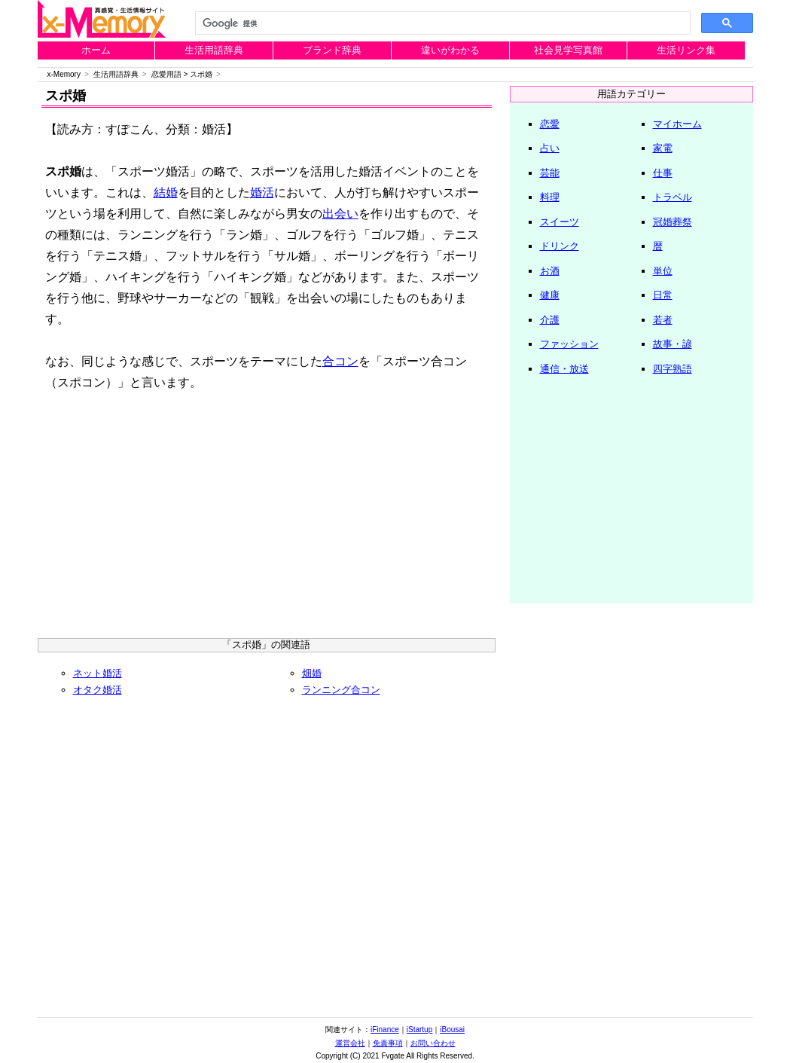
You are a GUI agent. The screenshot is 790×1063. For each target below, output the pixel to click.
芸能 (550, 173)
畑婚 (312, 673)
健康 (550, 295)
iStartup (419, 1029)
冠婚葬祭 (672, 222)
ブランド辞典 (332, 50)
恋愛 (550, 124)
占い (550, 148)
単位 (663, 270)
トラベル (672, 197)
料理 (550, 197)
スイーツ (559, 222)
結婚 (166, 192)
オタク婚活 (97, 689)
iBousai (452, 1029)
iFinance (385, 1029)
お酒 (550, 270)
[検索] (441, 23)
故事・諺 (672, 344)
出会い (340, 213)
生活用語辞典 (214, 50)
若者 (663, 319)
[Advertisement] (267, 521)
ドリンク (559, 246)
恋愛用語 (166, 74)
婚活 (262, 192)
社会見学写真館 (568, 50)
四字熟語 (672, 368)
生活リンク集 (686, 50)
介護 (550, 319)
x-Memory (64, 74)
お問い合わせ (433, 1043)
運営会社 (350, 1043)
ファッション (569, 344)
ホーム (96, 50)
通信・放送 (564, 368)
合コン (340, 361)
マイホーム (677, 124)
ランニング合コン (341, 689)
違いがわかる (450, 50)
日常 (663, 295)
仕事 (663, 173)
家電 (663, 148)
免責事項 (388, 1043)
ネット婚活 (97, 673)
